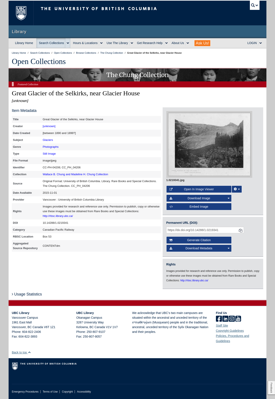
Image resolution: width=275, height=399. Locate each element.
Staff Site (222, 325)
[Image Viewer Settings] (237, 189)
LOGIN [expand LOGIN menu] (252, 43)
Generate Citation (190, 240)
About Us (178, 43)
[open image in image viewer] (209, 144)
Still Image (49, 153)
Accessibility (84, 391)
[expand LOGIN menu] (260, 43)
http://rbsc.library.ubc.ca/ (58, 216)
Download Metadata (200, 248)
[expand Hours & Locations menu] (101, 43)
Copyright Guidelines (230, 330)
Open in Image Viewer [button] (192, 189)
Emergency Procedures (25, 391)
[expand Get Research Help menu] (166, 43)
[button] (29, 352)
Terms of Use (50, 391)
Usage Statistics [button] (27, 294)
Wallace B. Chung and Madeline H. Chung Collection (75, 174)
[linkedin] (225, 319)
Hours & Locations (85, 43)
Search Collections (51, 43)
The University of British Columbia (21, 13)
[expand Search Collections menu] (67, 43)
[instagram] (232, 319)
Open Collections (39, 61)
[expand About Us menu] (187, 43)
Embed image (189, 206)
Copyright (67, 391)
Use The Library (117, 43)
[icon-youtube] (238, 319)
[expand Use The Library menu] (131, 43)
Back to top (21, 352)
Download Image (200, 198)
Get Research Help (150, 43)
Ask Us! (202, 43)
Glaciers (48, 140)
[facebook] (219, 319)
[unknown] (49, 126)
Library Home (24, 43)
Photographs (51, 146)
